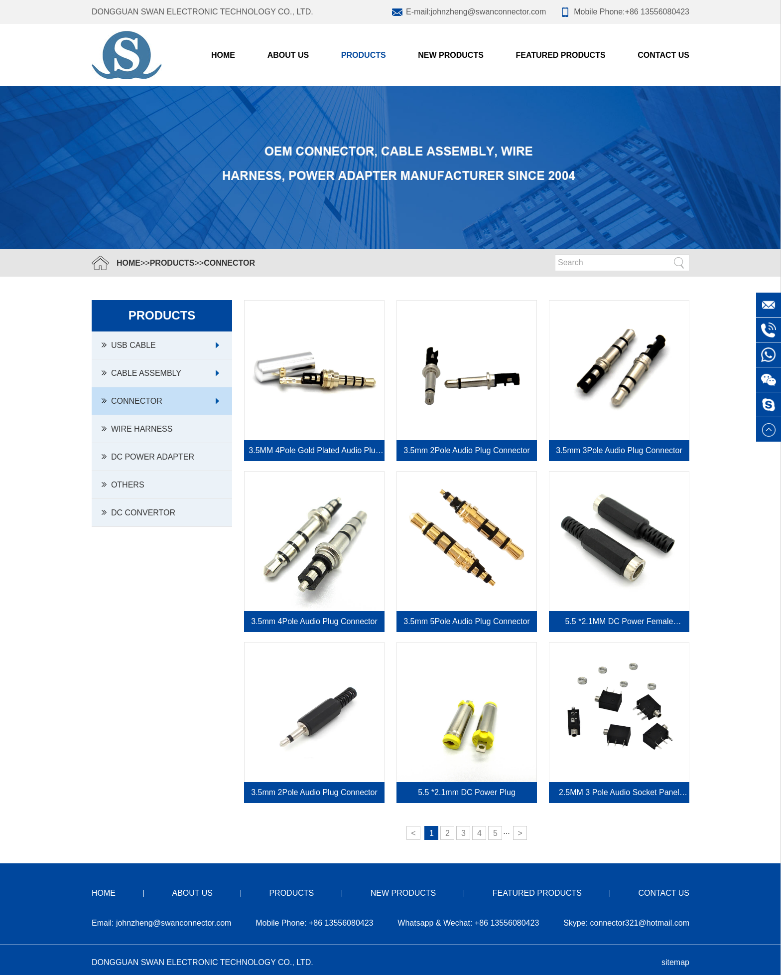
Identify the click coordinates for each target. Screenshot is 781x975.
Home (223, 55)
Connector (229, 263)
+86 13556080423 (657, 11)
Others (123, 485)
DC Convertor (138, 512)
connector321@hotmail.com (639, 923)
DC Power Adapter (148, 457)
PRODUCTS (363, 55)
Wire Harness (137, 429)
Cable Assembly (141, 373)
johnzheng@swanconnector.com (488, 11)
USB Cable (129, 345)
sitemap (675, 962)
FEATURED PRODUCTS (560, 55)
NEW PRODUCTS (451, 55)
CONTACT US (663, 55)
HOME (128, 263)
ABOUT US (288, 55)
